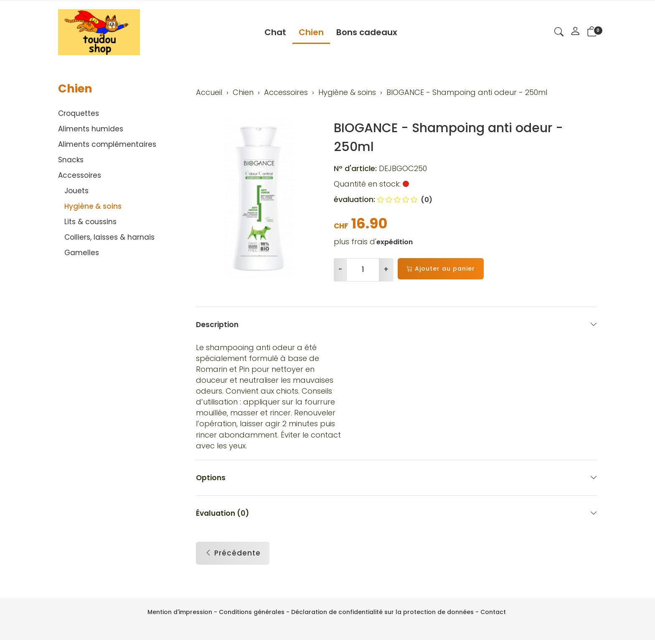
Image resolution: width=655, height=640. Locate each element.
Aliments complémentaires (107, 144)
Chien (311, 32)
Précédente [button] (233, 557)
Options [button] (396, 481)
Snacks (71, 160)
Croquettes (78, 113)
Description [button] (396, 324)
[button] (559, 33)
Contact (493, 612)
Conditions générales (251, 612)
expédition (394, 242)
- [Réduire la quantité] (340, 269)
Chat (275, 32)
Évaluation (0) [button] (396, 517)
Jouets (76, 191)
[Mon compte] (575, 32)
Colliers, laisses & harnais (109, 237)
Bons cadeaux (366, 32)
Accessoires (79, 175)
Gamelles (81, 253)
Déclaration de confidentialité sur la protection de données (382, 612)
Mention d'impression (179, 612)
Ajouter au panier (440, 268)
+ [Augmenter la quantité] (386, 269)
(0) (404, 200)
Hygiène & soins (93, 206)
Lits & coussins (90, 222)
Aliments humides (90, 129)
